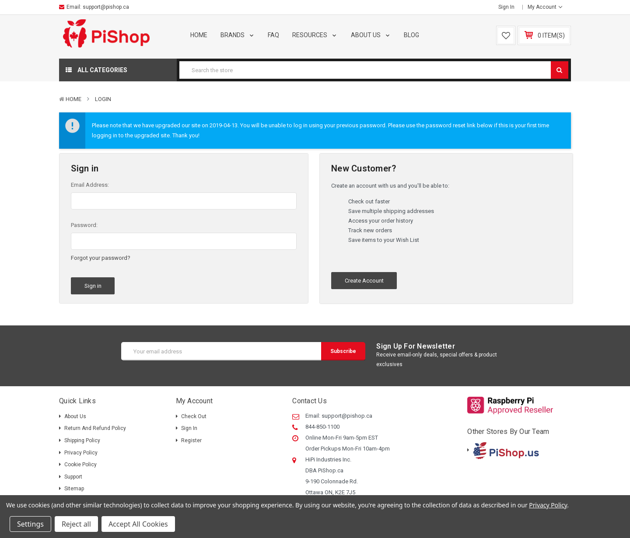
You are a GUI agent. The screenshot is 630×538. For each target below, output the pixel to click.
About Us (371, 34)
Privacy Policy (81, 453)
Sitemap (74, 489)
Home (198, 34)
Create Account (364, 280)
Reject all (76, 524)
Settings (30, 524)
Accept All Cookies (138, 524)
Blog (411, 34)
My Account (545, 7)
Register (191, 440)
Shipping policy (82, 440)
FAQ (273, 34)
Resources (315, 34)
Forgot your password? (100, 258)
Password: (84, 225)
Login (103, 99)
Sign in (506, 7)
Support (73, 477)
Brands (237, 34)
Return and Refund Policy (95, 428)
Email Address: (90, 185)
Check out (193, 416)
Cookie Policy (80, 464)
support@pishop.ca (106, 7)
